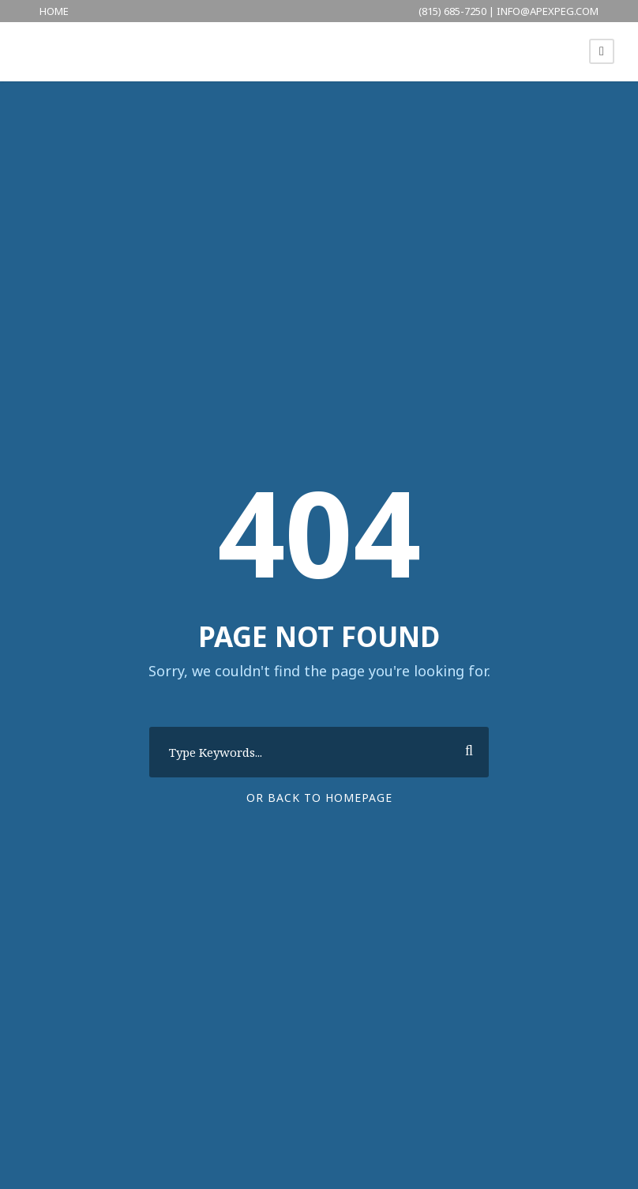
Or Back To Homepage (319, 797)
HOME (54, 11)
